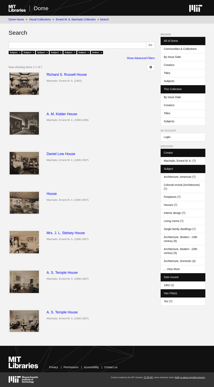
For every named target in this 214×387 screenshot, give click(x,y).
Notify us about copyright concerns (190, 377)
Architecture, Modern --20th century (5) (180, 251)
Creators (169, 65)
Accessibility (91, 367)
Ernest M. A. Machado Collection (76, 19)
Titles (167, 73)
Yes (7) (168, 301)
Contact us (110, 367)
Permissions (70, 367)
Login (167, 137)
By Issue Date (172, 56)
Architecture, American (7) (180, 176)
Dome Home (16, 19)
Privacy (53, 367)
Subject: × (15, 52)
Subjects (169, 81)
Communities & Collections (180, 48)
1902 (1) (169, 285)
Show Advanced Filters (141, 58)
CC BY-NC (148, 377)
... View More (172, 269)
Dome (41, 8)
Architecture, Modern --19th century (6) (180, 239)
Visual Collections (40, 19)
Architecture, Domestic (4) (180, 261)
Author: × (97, 52)
